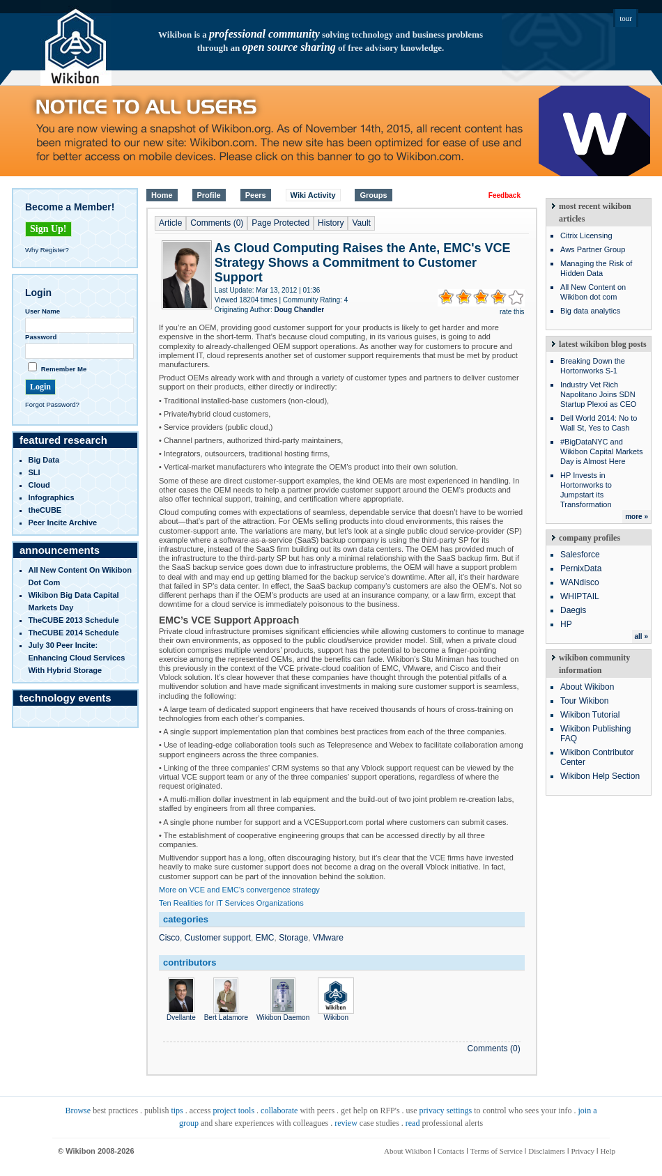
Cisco (169, 938)
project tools (233, 1110)
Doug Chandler (299, 310)
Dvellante (181, 1013)
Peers (255, 195)
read (413, 1123)
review (345, 1123)
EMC (265, 938)
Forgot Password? (52, 404)
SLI (34, 472)
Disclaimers (546, 1151)
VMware (328, 938)
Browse (78, 1110)
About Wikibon (587, 687)
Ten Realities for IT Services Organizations (231, 903)
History (331, 223)
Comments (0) (216, 223)
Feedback (504, 195)
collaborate (279, 1110)
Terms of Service (496, 1151)
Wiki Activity (313, 195)
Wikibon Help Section (600, 776)
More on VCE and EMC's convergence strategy (239, 889)
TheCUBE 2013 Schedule (74, 620)
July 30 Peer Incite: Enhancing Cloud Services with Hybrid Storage (77, 657)
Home (162, 195)
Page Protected (280, 223)
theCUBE (45, 510)
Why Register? (47, 250)
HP (566, 624)
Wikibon (336, 1013)
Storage (293, 938)
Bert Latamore (226, 1013)
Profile (209, 195)
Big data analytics (590, 311)
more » (636, 516)
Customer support (218, 938)
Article (170, 223)
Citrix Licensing (586, 235)
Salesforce (580, 554)
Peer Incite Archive (63, 522)
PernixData (580, 568)
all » (641, 636)
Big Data (44, 460)
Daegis (573, 610)
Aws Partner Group (592, 249)
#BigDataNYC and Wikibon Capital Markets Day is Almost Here (601, 451)
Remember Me (64, 369)
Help (608, 1151)
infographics (52, 497)
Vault (361, 223)
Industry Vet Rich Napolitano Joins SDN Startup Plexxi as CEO (598, 394)
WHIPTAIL (579, 596)
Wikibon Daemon (282, 1013)
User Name (42, 311)
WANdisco (579, 582)
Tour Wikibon (584, 701)
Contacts (451, 1151)
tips (177, 1110)
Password (40, 337)
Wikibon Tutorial (589, 715)
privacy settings (445, 1110)
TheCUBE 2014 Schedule (74, 632)
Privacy (582, 1151)
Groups (373, 195)
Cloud (39, 485)
